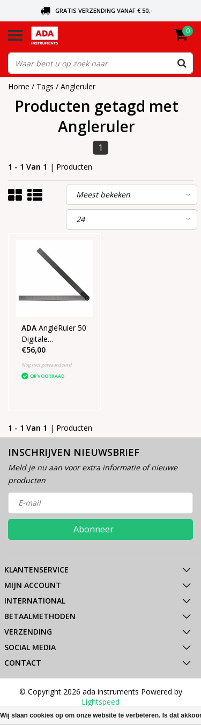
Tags (45, 86)
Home (18, 86)
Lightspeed (100, 702)
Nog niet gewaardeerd (46, 364)
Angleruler (78, 86)
